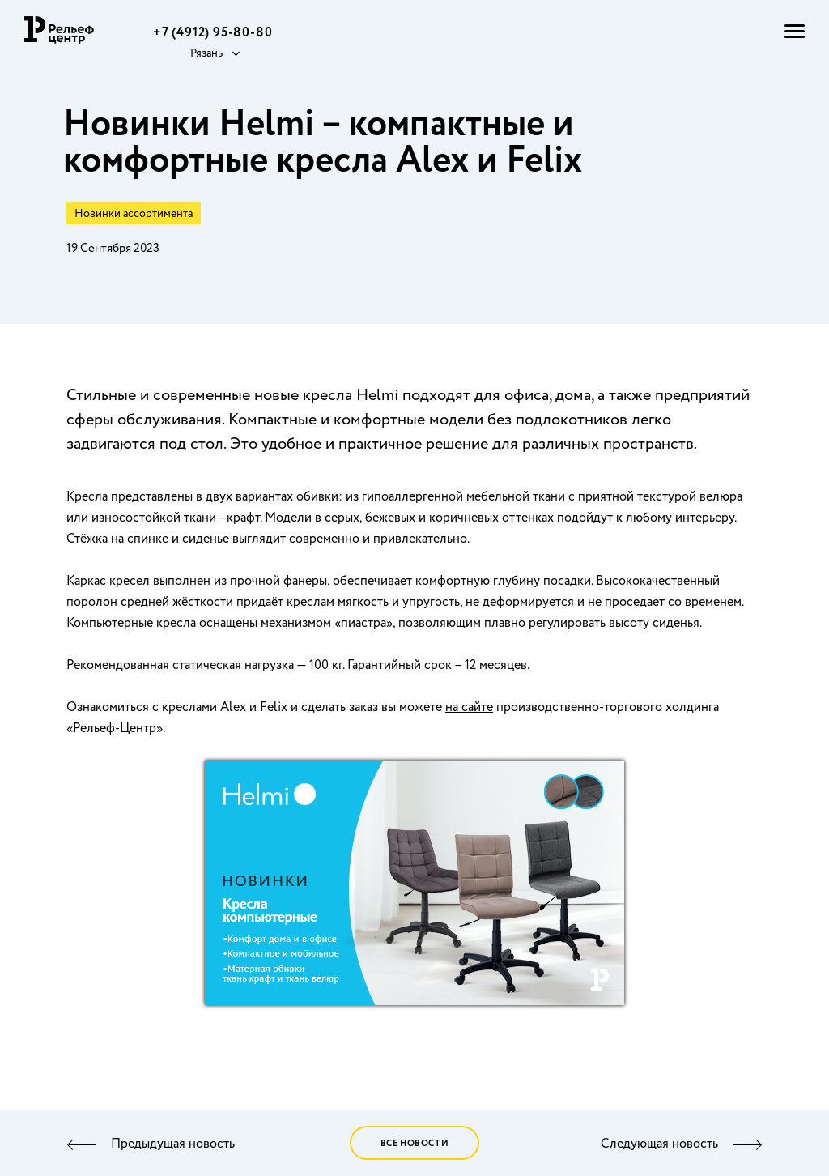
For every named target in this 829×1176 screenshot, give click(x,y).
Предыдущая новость (173, 1144)
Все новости (414, 1143)
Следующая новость (659, 1144)
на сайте (469, 707)
